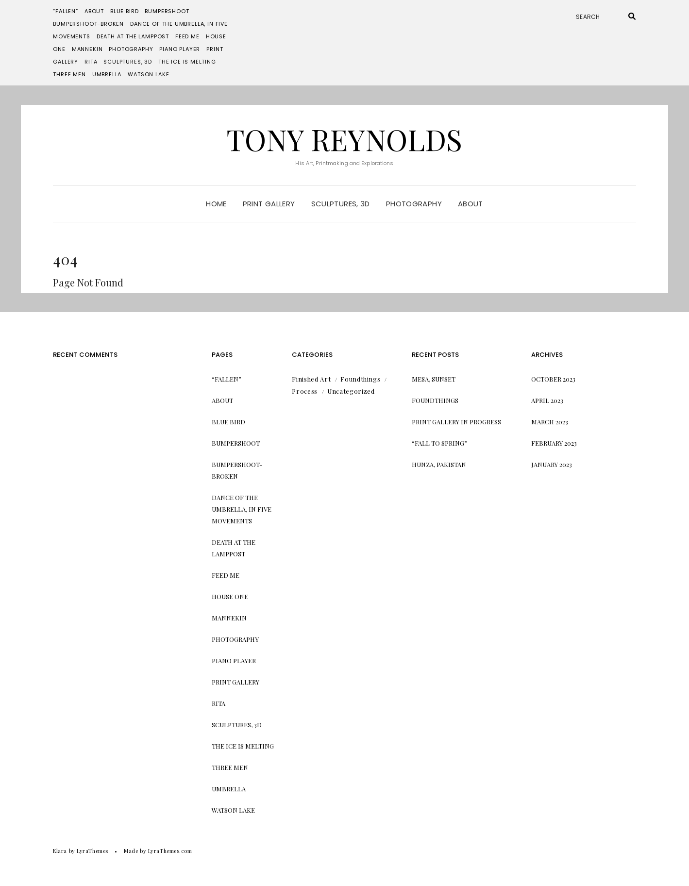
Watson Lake (148, 74)
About (94, 11)
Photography (131, 49)
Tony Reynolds (344, 138)
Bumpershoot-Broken (88, 24)
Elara (60, 850)
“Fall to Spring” (439, 443)
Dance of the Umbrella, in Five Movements (241, 509)
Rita (90, 62)
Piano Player (179, 49)
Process (305, 391)
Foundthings (360, 379)
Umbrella (107, 74)
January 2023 (551, 464)
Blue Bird (124, 11)
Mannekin (87, 49)
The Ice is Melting (187, 62)
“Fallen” (65, 11)
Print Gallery (269, 204)
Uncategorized (350, 391)
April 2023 (547, 400)
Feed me (187, 36)
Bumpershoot (167, 11)
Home (216, 204)
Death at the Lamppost (133, 36)
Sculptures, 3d (127, 62)
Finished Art (311, 379)
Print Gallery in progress (456, 422)
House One (230, 596)
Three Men (69, 74)
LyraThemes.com (170, 850)
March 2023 (549, 422)
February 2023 (554, 443)
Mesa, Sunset (433, 379)
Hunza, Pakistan (439, 464)
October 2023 (553, 379)
